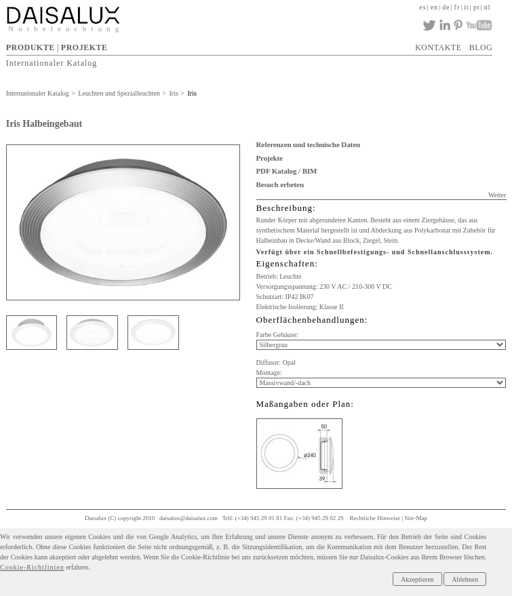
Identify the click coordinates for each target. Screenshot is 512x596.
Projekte (269, 158)
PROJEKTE (84, 47)
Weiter (497, 195)
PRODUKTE (30, 47)
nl (487, 7)
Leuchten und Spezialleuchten (119, 93)
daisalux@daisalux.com (188, 518)
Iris (174, 93)
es (422, 7)
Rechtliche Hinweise (374, 518)
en (434, 7)
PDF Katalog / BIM (286, 171)
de (446, 7)
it (466, 7)
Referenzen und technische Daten (308, 144)
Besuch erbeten (280, 184)
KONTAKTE (438, 47)
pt (476, 7)
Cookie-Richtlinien (32, 567)
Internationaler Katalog (52, 62)
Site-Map (415, 518)
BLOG (481, 47)
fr (457, 7)
